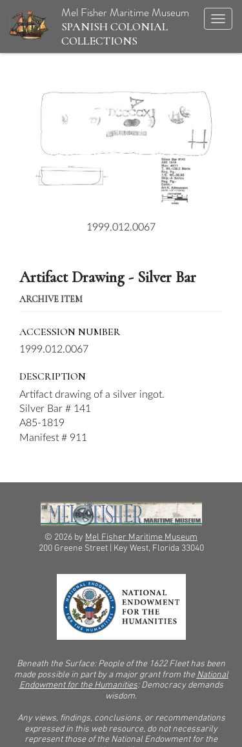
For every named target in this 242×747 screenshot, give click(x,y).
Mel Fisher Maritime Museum (99, 26)
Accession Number (70, 331)
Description (52, 376)
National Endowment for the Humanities (123, 680)
